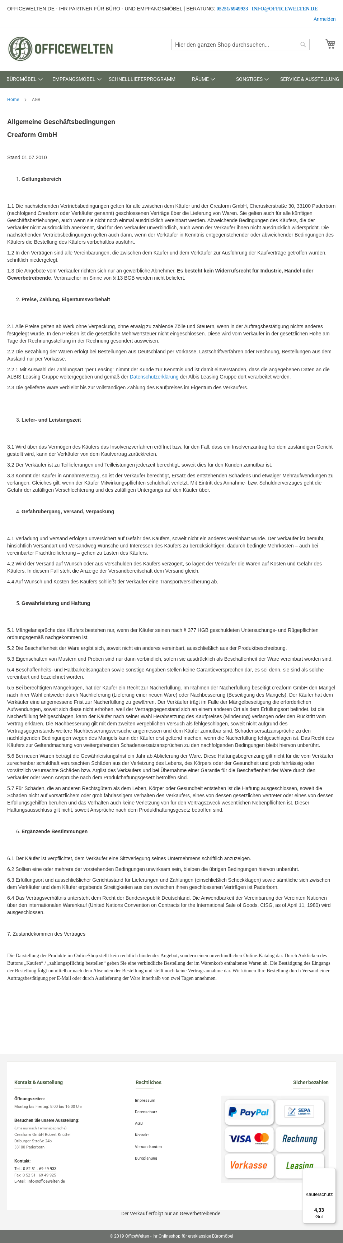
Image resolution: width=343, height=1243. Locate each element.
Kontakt (143, 1133)
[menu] (171, 79)
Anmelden (325, 19)
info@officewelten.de (285, 9)
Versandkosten (149, 1144)
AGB (140, 1122)
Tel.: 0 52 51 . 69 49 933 (35, 1168)
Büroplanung (147, 1155)
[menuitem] (24, 79)
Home (13, 99)
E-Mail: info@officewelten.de (39, 1181)
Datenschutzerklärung (154, 377)
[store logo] (61, 49)
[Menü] (331, 1172)
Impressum (146, 1100)
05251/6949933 (232, 9)
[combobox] (241, 44)
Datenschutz (147, 1111)
